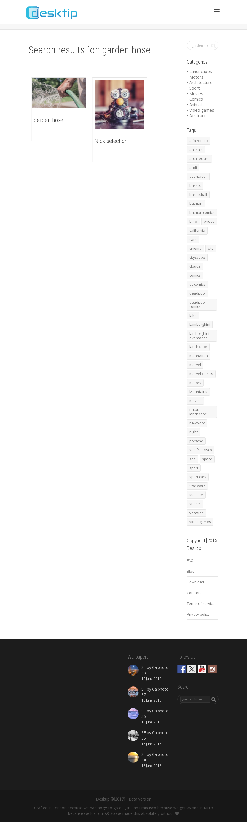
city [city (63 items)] (210, 248)
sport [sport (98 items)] (193, 467)
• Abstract (196, 115)
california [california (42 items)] (197, 230)
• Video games (200, 110)
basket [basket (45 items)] (195, 185)
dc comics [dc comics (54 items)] (197, 284)
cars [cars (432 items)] (193, 239)
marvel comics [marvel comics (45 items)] (201, 373)
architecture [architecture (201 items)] (199, 158)
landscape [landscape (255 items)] (198, 346)
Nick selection (111, 141)
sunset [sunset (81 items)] (195, 503)
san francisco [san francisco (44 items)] (200, 449)
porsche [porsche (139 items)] (196, 440)
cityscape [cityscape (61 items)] (197, 257)
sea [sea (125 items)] (192, 458)
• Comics (195, 99)
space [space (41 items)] (207, 458)
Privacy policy (198, 614)
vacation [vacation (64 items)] (196, 512)
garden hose (48, 120)
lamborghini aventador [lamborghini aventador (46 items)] (199, 335)
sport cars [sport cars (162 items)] (197, 476)
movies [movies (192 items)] (195, 400)
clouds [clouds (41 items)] (194, 266)
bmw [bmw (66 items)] (193, 221)
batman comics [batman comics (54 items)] (201, 212)
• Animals (195, 104)
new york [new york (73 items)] (197, 423)
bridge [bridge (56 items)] (209, 221)
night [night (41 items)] (193, 431)
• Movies (195, 93)
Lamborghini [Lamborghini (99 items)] (199, 324)
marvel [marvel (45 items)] (195, 364)
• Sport (193, 88)
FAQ (190, 560)
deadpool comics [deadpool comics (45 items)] (197, 304)
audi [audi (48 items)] (193, 167)
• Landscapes (199, 71)
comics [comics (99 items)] (195, 275)
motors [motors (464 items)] (195, 382)
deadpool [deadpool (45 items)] (197, 293)
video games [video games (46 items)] (200, 521)
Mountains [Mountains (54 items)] (198, 391)
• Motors (195, 77)
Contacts (194, 592)
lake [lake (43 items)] (193, 315)
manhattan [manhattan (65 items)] (198, 355)
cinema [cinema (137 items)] (195, 248)
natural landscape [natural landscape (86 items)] (198, 411)
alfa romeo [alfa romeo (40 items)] (198, 140)
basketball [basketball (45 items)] (198, 194)
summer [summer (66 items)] (196, 494)
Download (195, 582)
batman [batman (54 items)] (195, 203)
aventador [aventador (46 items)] (198, 176)
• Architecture (200, 82)
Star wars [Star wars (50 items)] (197, 485)
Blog (190, 571)
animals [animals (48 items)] (196, 149)
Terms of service (201, 603)
